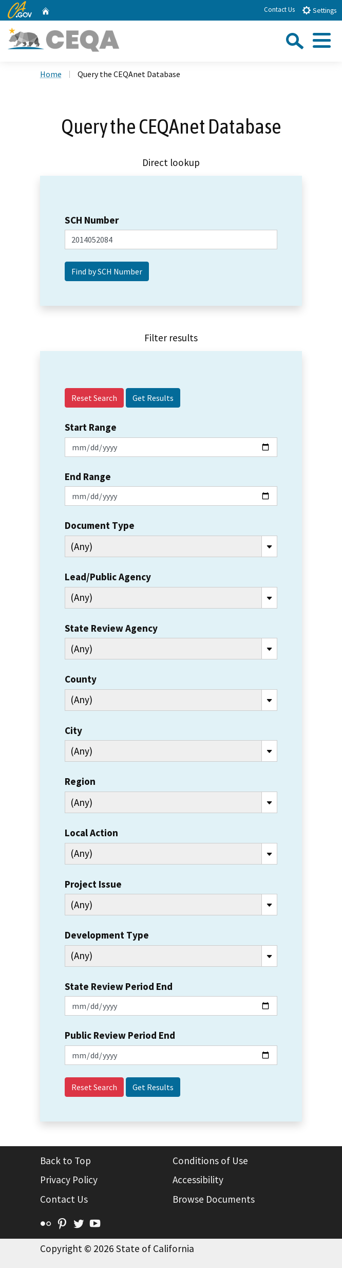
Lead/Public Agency (108, 577)
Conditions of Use (210, 1160)
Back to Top (65, 1160)
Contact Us (279, 9)
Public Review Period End (120, 1035)
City (73, 730)
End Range (88, 476)
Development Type (107, 935)
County (81, 679)
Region (80, 781)
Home (51, 74)
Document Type (100, 525)
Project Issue (93, 884)
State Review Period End (119, 986)
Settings (319, 10)
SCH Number (92, 220)
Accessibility (198, 1179)
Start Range (91, 427)
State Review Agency (111, 628)
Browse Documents (214, 1199)
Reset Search (94, 398)
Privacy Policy (69, 1179)
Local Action (91, 832)
